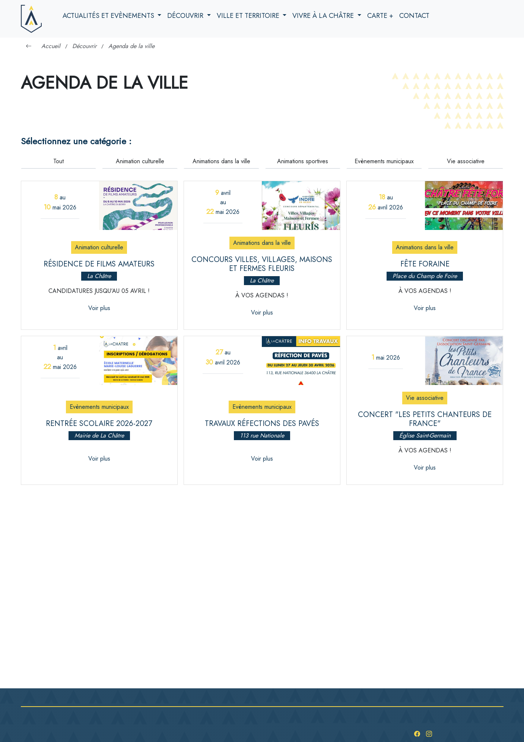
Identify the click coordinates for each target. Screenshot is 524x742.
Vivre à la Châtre (324, 15)
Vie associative (466, 161)
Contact (414, 15)
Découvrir (186, 15)
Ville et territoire (249, 15)
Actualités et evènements (109, 15)
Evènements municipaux (384, 161)
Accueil (50, 46)
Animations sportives (302, 161)
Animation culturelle (140, 161)
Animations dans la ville (221, 161)
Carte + (380, 15)
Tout (58, 161)
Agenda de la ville (131, 46)
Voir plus (99, 308)
